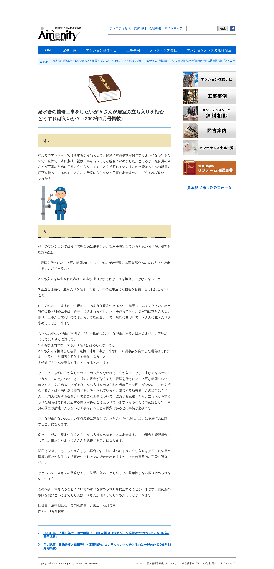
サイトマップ (173, 28)
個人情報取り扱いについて (161, 563)
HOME (48, 50)
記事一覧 (69, 50)
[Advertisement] (137, 10)
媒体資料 (140, 28)
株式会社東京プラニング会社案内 (198, 563)
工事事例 (133, 50)
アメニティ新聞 (120, 28)
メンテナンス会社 (163, 50)
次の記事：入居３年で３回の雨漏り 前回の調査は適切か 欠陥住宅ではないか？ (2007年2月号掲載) (106, 534)
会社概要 (155, 28)
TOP (45, 62)
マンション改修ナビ (101, 50)
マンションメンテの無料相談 (209, 50)
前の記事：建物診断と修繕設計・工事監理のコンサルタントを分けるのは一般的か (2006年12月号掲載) (107, 546)
